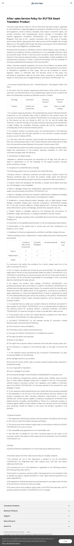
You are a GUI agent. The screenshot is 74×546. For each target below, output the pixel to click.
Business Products (11, 511)
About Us (7, 526)
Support (7, 516)
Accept (65, 540)
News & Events (9, 521)
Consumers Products (11, 506)
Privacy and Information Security (21, 543)
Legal (28, 532)
